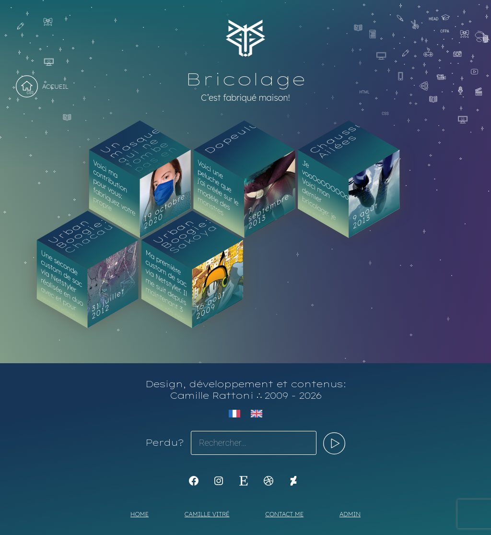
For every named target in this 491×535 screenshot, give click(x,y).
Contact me (284, 514)
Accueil (55, 86)
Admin (350, 514)
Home (139, 514)
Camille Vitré (207, 514)
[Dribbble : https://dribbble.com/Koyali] (268, 480)
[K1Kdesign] (193, 480)
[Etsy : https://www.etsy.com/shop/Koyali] (243, 480)
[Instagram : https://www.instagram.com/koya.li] (218, 480)
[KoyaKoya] (293, 480)
